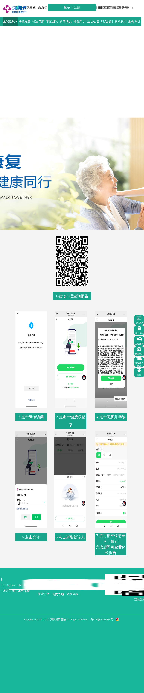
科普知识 (79, 21)
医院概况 (10, 21)
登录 (67, 7)
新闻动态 (66, 21)
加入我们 (107, 21)
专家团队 (52, 21)
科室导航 (38, 21)
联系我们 (121, 21)
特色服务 (25, 21)
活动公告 (93, 21)
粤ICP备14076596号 (102, 619)
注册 (77, 7)
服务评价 (134, 21)
